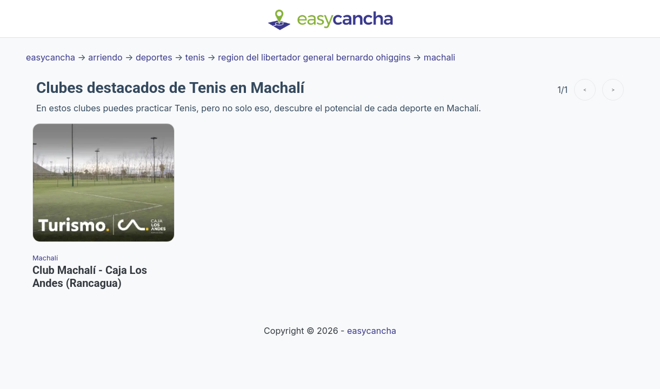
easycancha (50, 57)
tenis (195, 57)
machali (439, 57)
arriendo (105, 57)
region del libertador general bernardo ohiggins (314, 57)
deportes (154, 57)
